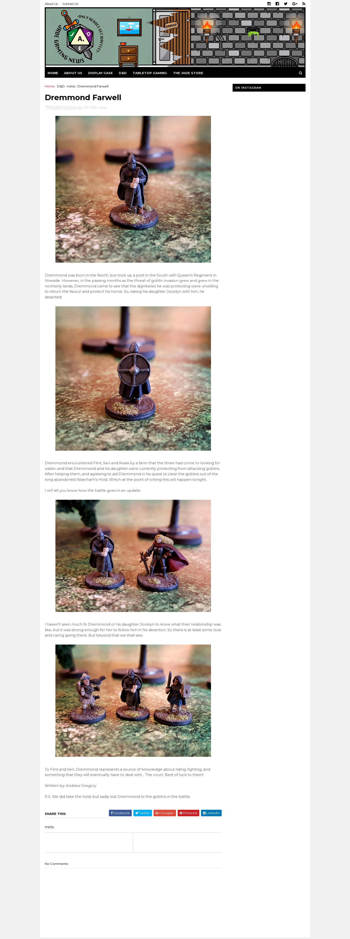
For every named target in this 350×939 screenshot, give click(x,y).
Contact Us (70, 4)
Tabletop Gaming (150, 73)
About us (73, 73)
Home (53, 73)
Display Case (100, 73)
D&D (123, 73)
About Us (51, 4)
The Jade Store (188, 73)
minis (71, 86)
